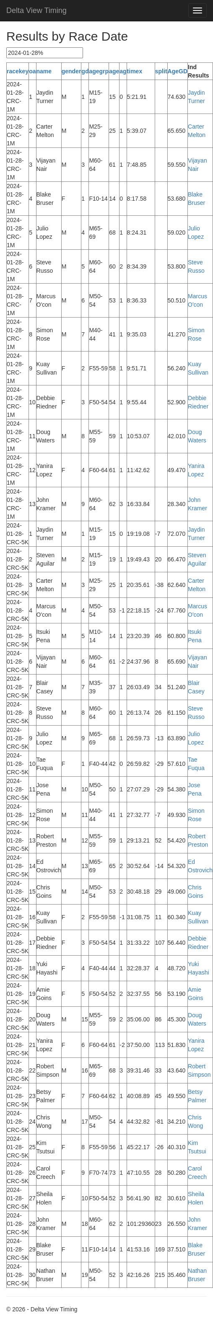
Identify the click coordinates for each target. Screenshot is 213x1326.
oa (32, 71)
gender (71, 71)
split (161, 71)
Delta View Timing (36, 10)
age (114, 71)
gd (84, 71)
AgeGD (177, 71)
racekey (18, 71)
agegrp (99, 71)
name (44, 71)
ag (122, 71)
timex (135, 71)
